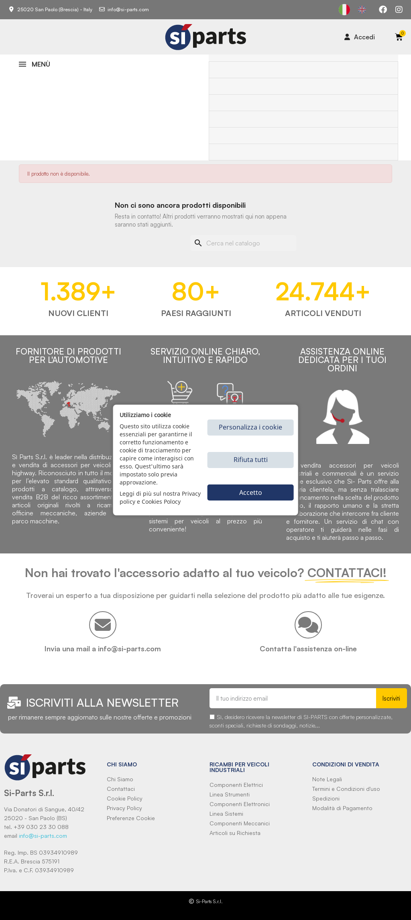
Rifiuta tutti (251, 459)
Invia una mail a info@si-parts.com (103, 648)
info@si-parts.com (43, 835)
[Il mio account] (359, 37)
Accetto (250, 492)
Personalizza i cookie (250, 427)
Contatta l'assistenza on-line (308, 648)
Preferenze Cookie (131, 818)
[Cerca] (243, 243)
